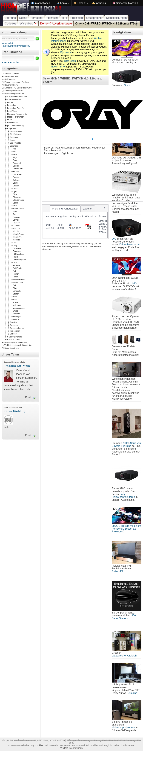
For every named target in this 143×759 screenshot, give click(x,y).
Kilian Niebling (14, 411)
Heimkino (52, 17)
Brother (16, 171)
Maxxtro (16, 228)
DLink (15, 183)
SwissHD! (117, 571)
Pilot (15, 262)
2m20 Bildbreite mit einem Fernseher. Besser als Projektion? (126, 529)
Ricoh (15, 277)
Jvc (14, 214)
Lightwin (16, 223)
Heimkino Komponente (17, 114)
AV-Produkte (9, 79)
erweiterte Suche (10, 62)
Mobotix (16, 240)
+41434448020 (57, 740)
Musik (9, 120)
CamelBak (17, 174)
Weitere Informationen (71, 748)
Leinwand (14, 146)
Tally (15, 296)
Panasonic (17, 251)
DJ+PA (10, 102)
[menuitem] (42, 3)
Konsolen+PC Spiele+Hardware (18, 88)
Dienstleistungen (116, 17)
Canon (16, 177)
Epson (15, 203)
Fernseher (37, 17)
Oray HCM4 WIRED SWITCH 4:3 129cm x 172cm (106, 23)
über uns (10, 17)
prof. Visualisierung (15, 125)
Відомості (66, 52)
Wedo (15, 311)
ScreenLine (18, 282)
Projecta (16, 265)
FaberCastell (18, 208)
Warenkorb (28, 23)
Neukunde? (7, 43)
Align (15, 157)
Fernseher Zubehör (15, 108)
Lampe (13, 140)
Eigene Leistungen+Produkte (16, 82)
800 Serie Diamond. (124, 617)
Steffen (16, 294)
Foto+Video (12, 111)
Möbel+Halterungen (15, 117)
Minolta (16, 231)
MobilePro (17, 237)
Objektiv (13, 322)
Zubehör (13, 334)
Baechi (16, 166)
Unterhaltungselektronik (14, 94)
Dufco (15, 188)
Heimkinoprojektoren (123, 727)
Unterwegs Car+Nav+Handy (16, 342)
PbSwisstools (18, 254)
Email (28, 397)
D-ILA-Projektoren (129, 244)
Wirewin (16, 314)
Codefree (10, 23)
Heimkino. (132, 693)
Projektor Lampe (17, 328)
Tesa (15, 299)
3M (14, 151)
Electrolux (17, 197)
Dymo (15, 191)
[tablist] (75, 221)
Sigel (15, 288)
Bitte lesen (70, 61)
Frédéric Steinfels (17, 365)
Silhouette (17, 291)
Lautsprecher (94, 17)
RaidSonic (17, 268)
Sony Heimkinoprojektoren (123, 495)
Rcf (14, 271)
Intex (15, 211)
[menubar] (86, 3)
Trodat (15, 302)
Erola (15, 205)
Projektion (76, 17)
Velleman (17, 305)
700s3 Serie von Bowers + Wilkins (126, 444)
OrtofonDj (17, 248)
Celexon (16, 180)
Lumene (16, 225)
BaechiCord (18, 168)
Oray (15, 245)
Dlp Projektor (15, 134)
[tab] (65, 208)
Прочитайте (58, 66)
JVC (114, 238)
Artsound (17, 163)
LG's (134, 283)
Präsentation (12, 122)
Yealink (16, 319)
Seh (14, 285)
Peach (15, 257)
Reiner (16, 274)
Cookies (39, 745)
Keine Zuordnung (14, 340)
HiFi (64, 17)
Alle (14, 149)
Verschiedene (19, 308)
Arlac (15, 160)
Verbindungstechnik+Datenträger (18, 345)
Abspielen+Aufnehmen (17, 96)
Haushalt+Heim (11, 85)
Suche (23, 17)
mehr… (29, 389)
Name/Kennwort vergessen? (16, 46)
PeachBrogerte (19, 259)
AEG (15, 154)
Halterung (14, 137)
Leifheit (16, 220)
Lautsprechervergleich (124, 655)
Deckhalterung (16, 131)
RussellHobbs (19, 279)
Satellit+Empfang (14, 337)
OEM (15, 242)
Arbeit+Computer (11, 74)
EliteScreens (18, 200)
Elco (15, 194)
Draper (16, 186)
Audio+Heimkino (11, 77)
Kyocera (16, 217)
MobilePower (18, 234)
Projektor (14, 325)
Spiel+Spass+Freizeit (13, 91)
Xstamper (17, 316)
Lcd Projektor (15, 143)
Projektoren (15, 331)
